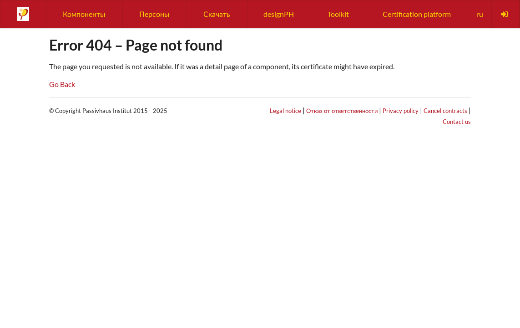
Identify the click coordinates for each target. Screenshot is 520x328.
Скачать (216, 14)
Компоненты (84, 14)
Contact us (457, 121)
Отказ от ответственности (342, 110)
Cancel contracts (445, 110)
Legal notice (285, 110)
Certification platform (417, 14)
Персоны (154, 14)
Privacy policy (401, 110)
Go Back (62, 84)
